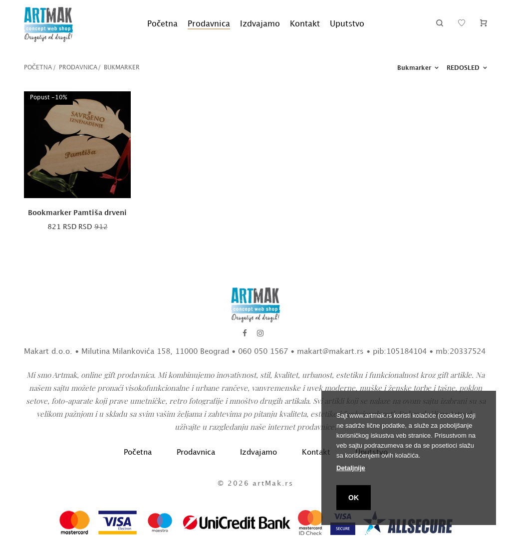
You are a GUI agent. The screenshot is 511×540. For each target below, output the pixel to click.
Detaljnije (350, 468)
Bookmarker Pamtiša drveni (77, 213)
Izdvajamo (260, 24)
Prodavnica (209, 24)
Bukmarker (122, 67)
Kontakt (305, 24)
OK (353, 498)
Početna (162, 24)
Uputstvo (347, 24)
